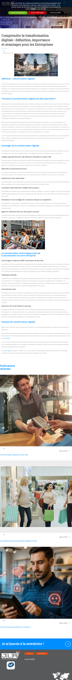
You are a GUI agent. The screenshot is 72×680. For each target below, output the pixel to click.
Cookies (33, 9)
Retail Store (42, 653)
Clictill (9, 350)
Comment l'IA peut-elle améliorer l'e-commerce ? (15, 627)
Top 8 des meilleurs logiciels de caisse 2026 (14, 455)
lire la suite (63, 451)
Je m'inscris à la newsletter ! (22, 644)
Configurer (55, 13)
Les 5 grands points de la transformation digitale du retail (18, 541)
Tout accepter (18, 13)
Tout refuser (37, 13)
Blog (9, 19)
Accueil (4, 19)
